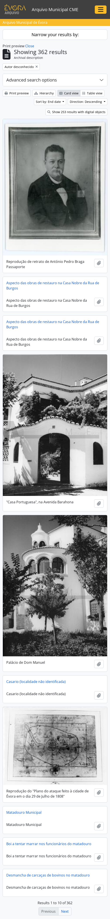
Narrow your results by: (55, 34)
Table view (92, 93)
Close (29, 46)
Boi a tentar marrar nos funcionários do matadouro (48, 843)
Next (65, 911)
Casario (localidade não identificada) (36, 681)
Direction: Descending (86, 102)
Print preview (17, 93)
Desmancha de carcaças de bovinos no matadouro (48, 875)
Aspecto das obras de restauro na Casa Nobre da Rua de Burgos (52, 286)
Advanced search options (31, 80)
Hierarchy (44, 93)
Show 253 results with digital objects (76, 112)
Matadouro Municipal (24, 812)
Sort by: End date (49, 102)
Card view (68, 93)
